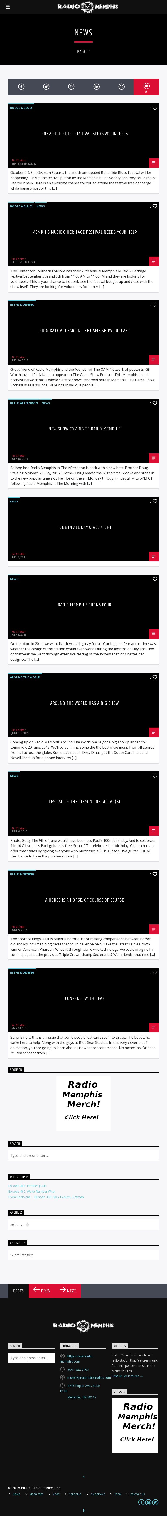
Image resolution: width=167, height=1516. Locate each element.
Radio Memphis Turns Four (85, 605)
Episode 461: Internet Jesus (27, 1186)
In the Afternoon (24, 403)
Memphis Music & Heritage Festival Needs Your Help (84, 232)
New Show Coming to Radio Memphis (84, 429)
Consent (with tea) (84, 998)
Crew (117, 1494)
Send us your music (127, 1376)
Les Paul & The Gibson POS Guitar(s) (84, 802)
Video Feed (36, 1494)
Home (16, 1494)
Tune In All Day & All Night (84, 527)
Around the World (25, 677)
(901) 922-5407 (78, 1369)
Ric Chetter (19, 160)
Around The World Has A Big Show (84, 703)
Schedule (75, 1494)
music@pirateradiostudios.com (89, 1377)
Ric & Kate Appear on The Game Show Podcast (84, 330)
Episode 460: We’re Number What (31, 1191)
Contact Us (137, 1494)
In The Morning (22, 305)
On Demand (98, 1494)
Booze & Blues (21, 108)
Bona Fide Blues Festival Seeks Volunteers (84, 134)
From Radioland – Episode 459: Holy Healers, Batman (46, 1197)
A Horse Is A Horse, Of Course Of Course (84, 900)
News (41, 206)
